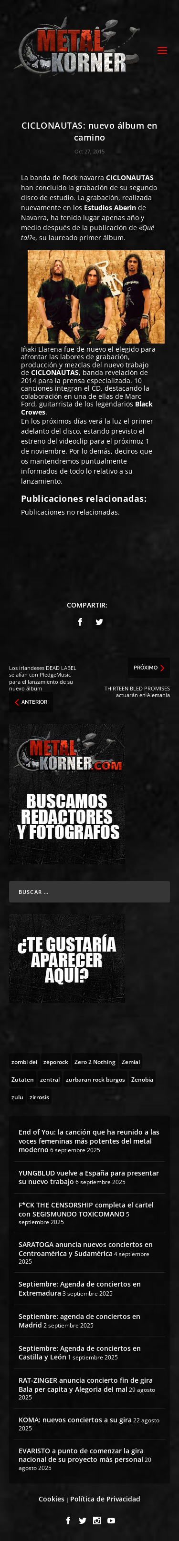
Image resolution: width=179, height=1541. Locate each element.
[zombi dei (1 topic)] (24, 1061)
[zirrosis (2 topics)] (39, 1096)
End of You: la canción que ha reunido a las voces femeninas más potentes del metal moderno (89, 1140)
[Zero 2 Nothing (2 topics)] (95, 1061)
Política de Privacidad (105, 1498)
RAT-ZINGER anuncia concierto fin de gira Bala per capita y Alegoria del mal (86, 1384)
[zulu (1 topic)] (17, 1096)
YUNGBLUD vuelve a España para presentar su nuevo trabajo (89, 1177)
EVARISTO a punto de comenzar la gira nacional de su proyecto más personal (81, 1455)
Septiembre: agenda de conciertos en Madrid (79, 1320)
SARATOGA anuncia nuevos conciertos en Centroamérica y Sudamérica (86, 1248)
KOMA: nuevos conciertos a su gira (75, 1419)
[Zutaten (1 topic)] (22, 1079)
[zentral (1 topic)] (50, 1079)
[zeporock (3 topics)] (56, 1061)
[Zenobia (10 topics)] (142, 1079)
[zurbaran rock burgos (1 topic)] (95, 1079)
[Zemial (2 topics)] (130, 1061)
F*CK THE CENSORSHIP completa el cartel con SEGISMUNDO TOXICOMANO (86, 1209)
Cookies (51, 1498)
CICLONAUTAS (130, 177)
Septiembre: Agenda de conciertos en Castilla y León (80, 1352)
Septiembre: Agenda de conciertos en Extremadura (80, 1288)
